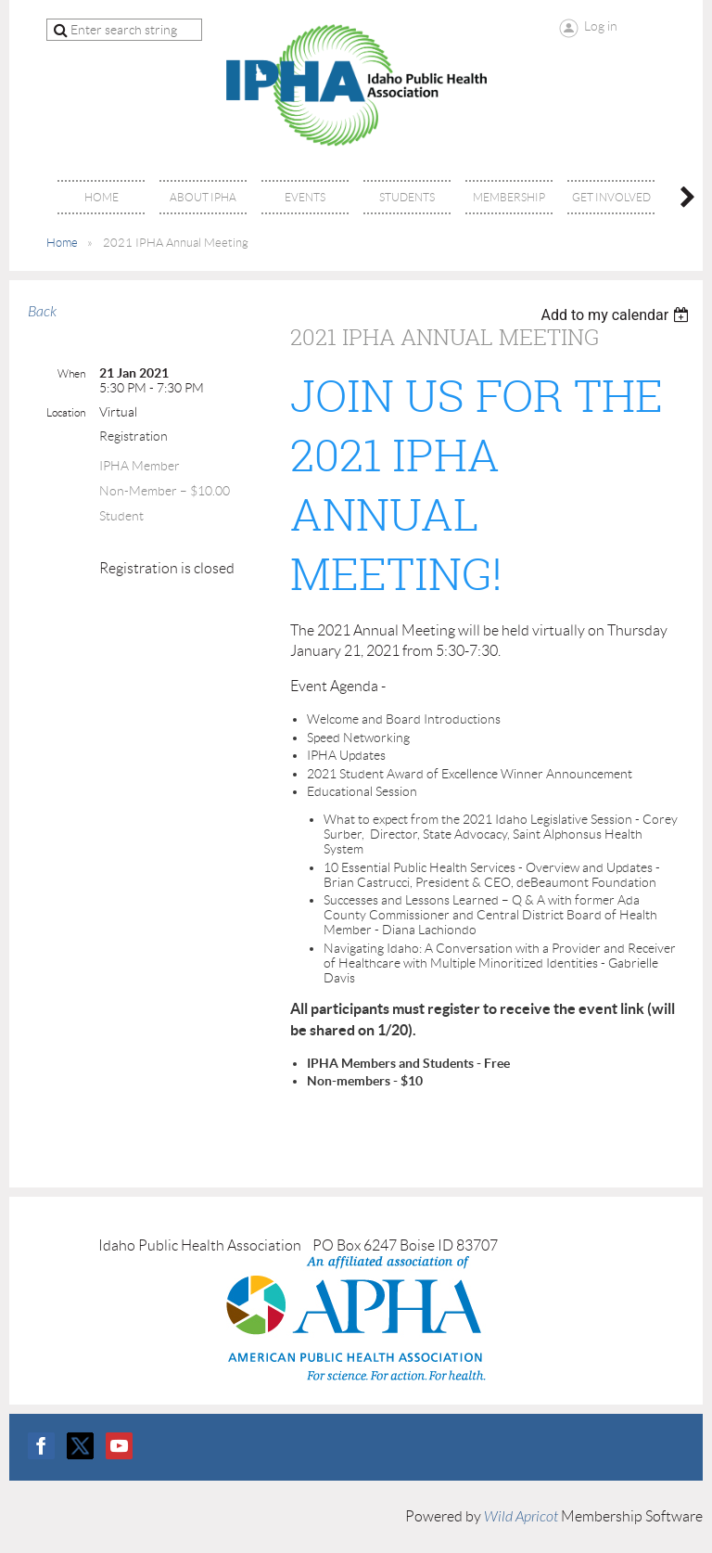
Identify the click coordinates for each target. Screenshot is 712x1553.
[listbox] (616, 315)
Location (65, 412)
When (71, 373)
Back (42, 311)
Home (62, 243)
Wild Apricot (521, 1516)
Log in (600, 26)
